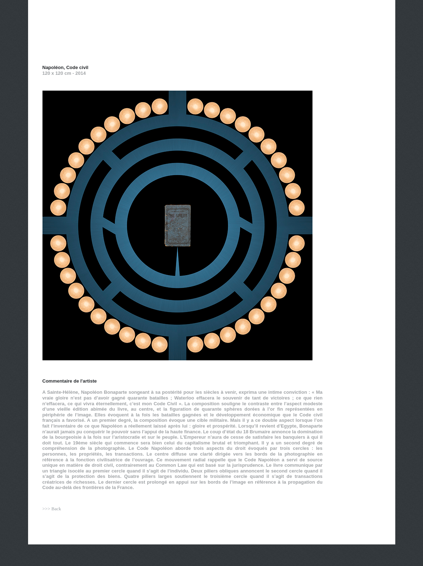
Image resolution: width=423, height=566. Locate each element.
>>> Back (51, 508)
